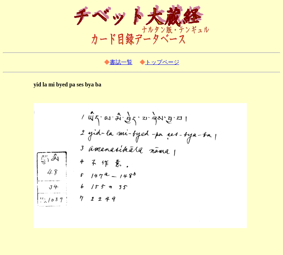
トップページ (162, 62)
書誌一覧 (121, 62)
